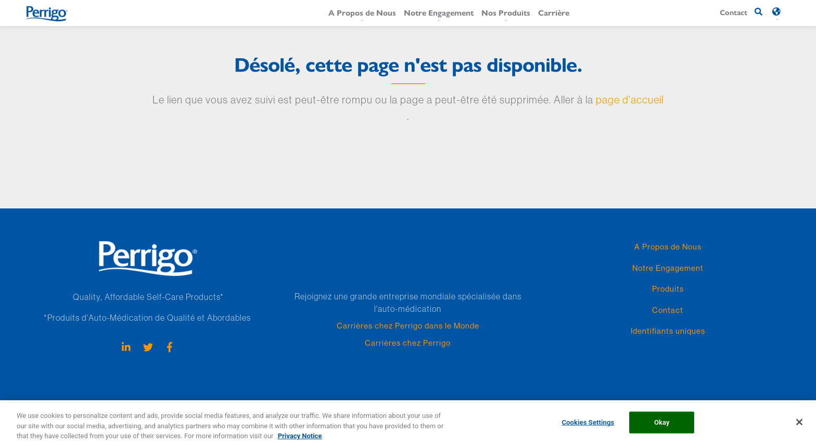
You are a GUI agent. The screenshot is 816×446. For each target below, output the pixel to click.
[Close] (799, 427)
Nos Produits (505, 12)
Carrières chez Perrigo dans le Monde (408, 326)
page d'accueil (630, 99)
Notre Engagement (439, 12)
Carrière (553, 12)
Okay (662, 428)
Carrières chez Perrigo (408, 343)
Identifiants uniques (668, 331)
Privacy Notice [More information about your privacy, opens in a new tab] (300, 441)
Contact (667, 310)
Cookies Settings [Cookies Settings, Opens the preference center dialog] (588, 428)
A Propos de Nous (362, 12)
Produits (668, 289)
